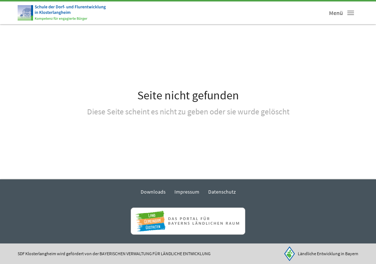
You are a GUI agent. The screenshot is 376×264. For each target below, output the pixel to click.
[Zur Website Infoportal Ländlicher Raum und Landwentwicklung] (188, 221)
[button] (350, 13)
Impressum (186, 191)
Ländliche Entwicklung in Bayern (328, 253)
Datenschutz (222, 191)
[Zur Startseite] (62, 13)
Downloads (153, 191)
